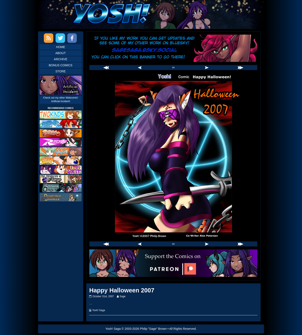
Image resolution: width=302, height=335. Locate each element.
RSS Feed (48, 38)
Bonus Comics (60, 65)
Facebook (72, 38)
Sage (122, 296)
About (60, 53)
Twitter (60, 38)
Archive (60, 59)
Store (60, 71)
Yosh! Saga (98, 310)
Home (60, 47)
